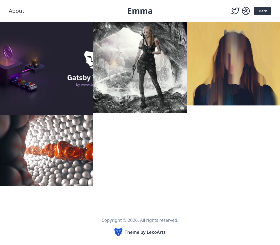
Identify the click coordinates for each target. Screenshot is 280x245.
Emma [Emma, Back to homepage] (140, 10)
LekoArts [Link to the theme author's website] (156, 232)
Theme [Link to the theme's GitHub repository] (132, 232)
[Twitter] (235, 11)
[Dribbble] (246, 11)
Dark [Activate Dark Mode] (263, 11)
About (16, 10)
